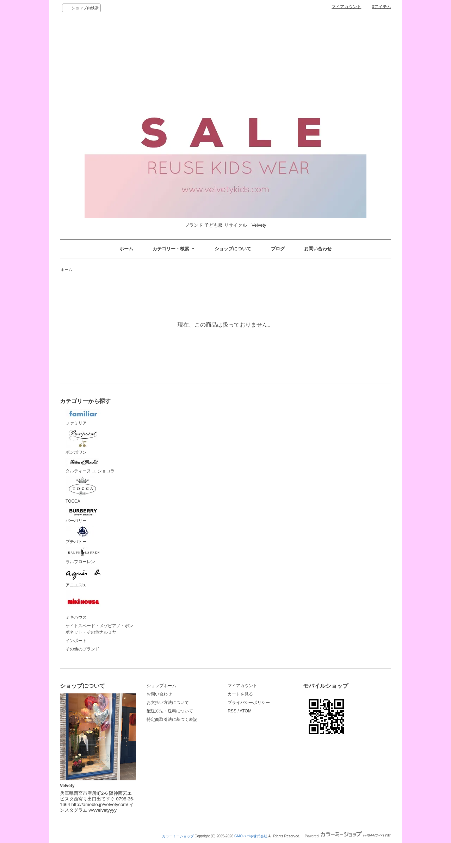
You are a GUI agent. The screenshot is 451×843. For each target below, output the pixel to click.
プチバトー (83, 535)
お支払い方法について (168, 702)
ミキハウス (83, 605)
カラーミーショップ (178, 836)
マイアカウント (346, 6)
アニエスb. (83, 577)
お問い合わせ (318, 248)
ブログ (278, 248)
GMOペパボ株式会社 (250, 836)
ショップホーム (161, 685)
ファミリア (83, 417)
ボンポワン (83, 441)
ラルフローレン (83, 556)
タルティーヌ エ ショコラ (90, 466)
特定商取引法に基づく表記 (172, 719)
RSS (232, 711)
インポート (76, 640)
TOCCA (83, 490)
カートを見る (240, 694)
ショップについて (233, 248)
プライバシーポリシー (249, 702)
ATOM (246, 711)
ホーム (126, 248)
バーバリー (83, 515)
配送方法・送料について (170, 711)
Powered (348, 836)
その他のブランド (82, 649)
